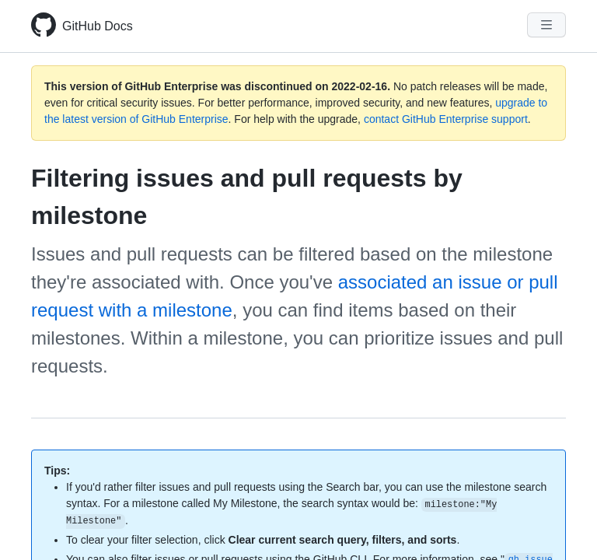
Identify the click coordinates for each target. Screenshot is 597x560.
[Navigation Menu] (546, 24)
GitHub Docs (97, 26)
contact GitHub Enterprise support (446, 119)
